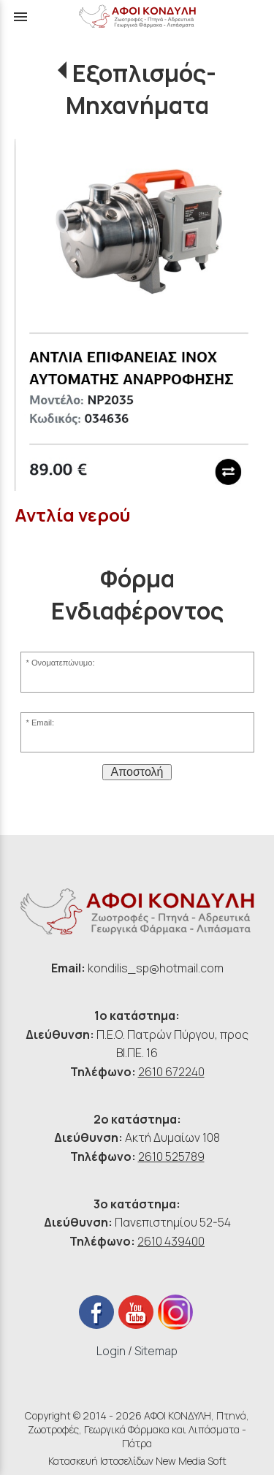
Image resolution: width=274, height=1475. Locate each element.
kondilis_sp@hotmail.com (156, 968)
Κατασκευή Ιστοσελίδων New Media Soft (137, 1461)
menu (20, 17)
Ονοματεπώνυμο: (63, 662)
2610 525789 (171, 1156)
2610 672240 (171, 1072)
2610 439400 (171, 1241)
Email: (42, 722)
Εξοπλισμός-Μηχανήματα (141, 89)
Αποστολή (137, 772)
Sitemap (156, 1351)
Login (111, 1351)
